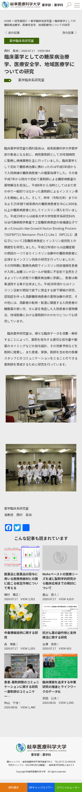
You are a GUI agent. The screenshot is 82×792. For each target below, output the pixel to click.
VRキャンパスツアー (41, 787)
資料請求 (13, 787)
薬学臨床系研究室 (31, 80)
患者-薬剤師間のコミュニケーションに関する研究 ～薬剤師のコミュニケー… (21, 689)
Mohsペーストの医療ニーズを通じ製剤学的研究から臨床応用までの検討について (60, 581)
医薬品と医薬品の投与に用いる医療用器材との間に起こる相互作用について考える (21, 581)
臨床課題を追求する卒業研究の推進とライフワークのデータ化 (59, 686)
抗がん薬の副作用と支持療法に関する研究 (59, 634)
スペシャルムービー (68, 787)
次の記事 (68, 33)
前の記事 (14, 33)
